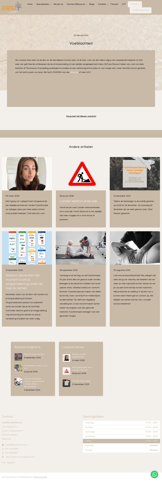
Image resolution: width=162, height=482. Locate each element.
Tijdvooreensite (40, 477)
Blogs (91, 4)
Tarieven (114, 4)
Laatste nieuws (73, 347)
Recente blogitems (28, 347)
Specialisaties (42, 4)
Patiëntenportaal (140, 10)
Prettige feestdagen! (81, 381)
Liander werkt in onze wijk (78, 201)
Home (30, 4)
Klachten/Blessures (76, 4)
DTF (124, 4)
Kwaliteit (102, 4)
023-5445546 (11, 449)
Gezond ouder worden (34, 354)
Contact (135, 4)
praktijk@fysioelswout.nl (16, 445)
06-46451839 (11, 453)
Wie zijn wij (58, 4)
